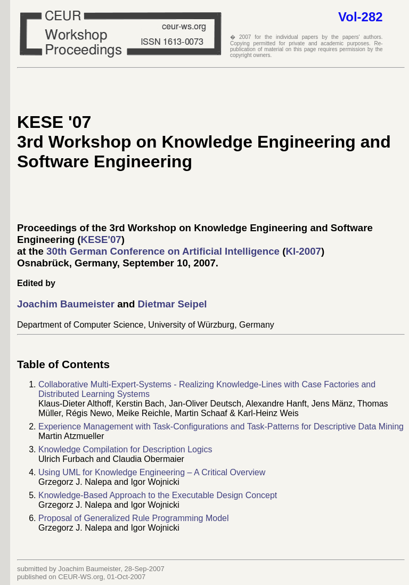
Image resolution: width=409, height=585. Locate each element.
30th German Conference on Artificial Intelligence (163, 251)
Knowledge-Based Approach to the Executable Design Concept (157, 495)
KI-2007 (303, 251)
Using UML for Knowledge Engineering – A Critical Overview (151, 472)
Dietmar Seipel (172, 304)
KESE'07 (101, 239)
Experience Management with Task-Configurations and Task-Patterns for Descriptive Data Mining (221, 426)
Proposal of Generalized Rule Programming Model (133, 518)
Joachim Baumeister (67, 304)
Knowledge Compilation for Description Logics (125, 449)
